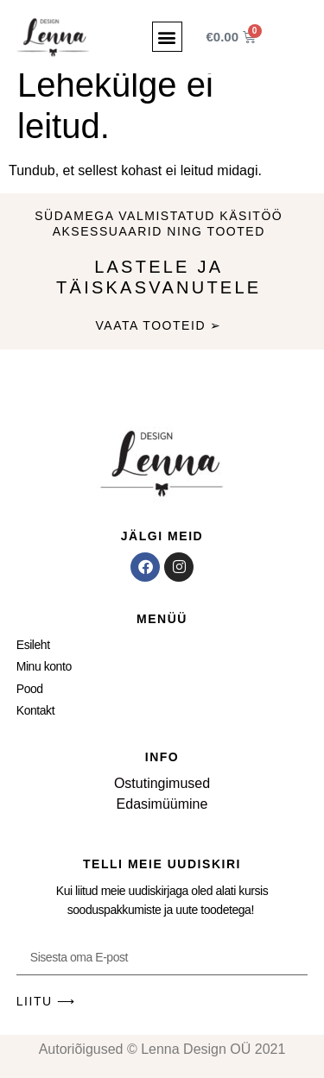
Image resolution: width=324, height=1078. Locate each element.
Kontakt (35, 710)
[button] (167, 37)
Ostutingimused (162, 783)
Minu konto (44, 666)
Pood (29, 689)
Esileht (33, 645)
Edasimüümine (162, 804)
